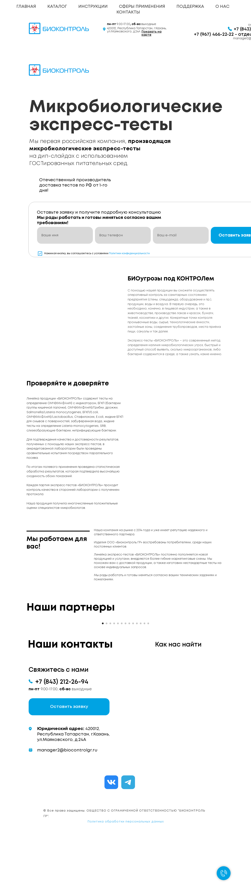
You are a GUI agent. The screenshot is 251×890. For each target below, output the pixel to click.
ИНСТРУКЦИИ (93, 7)
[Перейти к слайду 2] (106, 675)
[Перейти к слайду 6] (122, 675)
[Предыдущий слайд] (68, 643)
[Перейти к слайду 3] (110, 675)
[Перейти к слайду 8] (129, 675)
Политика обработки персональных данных (125, 873)
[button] (69, 758)
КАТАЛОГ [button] (57, 7)
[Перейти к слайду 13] (148, 675)
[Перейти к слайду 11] (141, 675)
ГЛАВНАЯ (26, 7)
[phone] (123, 235)
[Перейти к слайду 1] (103, 675)
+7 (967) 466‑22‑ (211, 34)
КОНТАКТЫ (128, 12)
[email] (181, 235)
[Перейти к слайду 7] (125, 675)
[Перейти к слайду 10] (137, 675)
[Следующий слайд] (182, 643)
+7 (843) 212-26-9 (60, 734)
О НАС (222, 7)
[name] (65, 235)
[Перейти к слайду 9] (133, 675)
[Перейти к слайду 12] (144, 675)
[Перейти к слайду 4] (114, 675)
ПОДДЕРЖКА (190, 7)
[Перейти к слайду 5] (118, 675)
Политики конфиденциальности (129, 253)
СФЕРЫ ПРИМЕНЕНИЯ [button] (142, 7)
